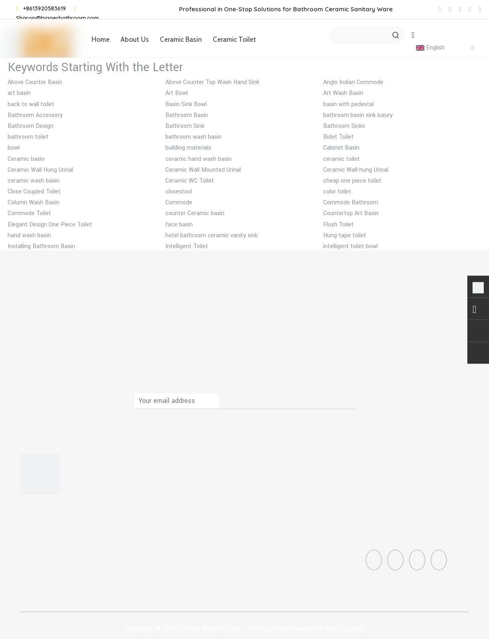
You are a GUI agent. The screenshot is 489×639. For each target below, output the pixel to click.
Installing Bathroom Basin (41, 246)
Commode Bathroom (350, 202)
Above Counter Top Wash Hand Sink (212, 82)
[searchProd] (359, 35)
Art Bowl (176, 93)
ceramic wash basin (33, 181)
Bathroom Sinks (344, 126)
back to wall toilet (31, 104)
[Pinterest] (439, 560)
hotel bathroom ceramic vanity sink (211, 235)
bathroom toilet (28, 137)
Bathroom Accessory (35, 115)
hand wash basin (29, 235)
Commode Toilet (29, 213)
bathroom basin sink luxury (358, 115)
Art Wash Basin (343, 93)
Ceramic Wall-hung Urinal (355, 170)
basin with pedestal (348, 104)
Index (280, 628)
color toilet (337, 191)
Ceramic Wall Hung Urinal (40, 170)
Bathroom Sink (184, 126)
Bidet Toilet (338, 137)
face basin (179, 224)
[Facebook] (374, 560)
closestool (178, 191)
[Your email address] (176, 401)
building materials (188, 148)
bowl (14, 148)
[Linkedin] (395, 560)
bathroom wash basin (193, 137)
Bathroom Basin (186, 115)
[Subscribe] (345, 401)
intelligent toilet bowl (350, 246)
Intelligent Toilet (186, 246)
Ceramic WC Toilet (189, 181)
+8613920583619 (44, 8)
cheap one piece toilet (352, 181)
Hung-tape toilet (344, 235)
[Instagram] (417, 560)
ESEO (334, 628)
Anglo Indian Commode (353, 82)
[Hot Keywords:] (396, 35)
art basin (19, 93)
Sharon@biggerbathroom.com (57, 18)
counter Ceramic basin (194, 213)
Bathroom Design (30, 126)
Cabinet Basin (341, 148)
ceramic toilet (341, 159)
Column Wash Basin (33, 202)
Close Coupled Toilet (34, 191)
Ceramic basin (26, 159)
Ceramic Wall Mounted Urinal (203, 170)
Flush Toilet (338, 224)
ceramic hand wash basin (198, 159)
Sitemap (258, 628)
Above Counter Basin (35, 82)
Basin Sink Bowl (186, 104)
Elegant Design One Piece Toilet (50, 224)
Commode (178, 202)
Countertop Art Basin (351, 213)
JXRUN (354, 628)
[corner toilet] (40, 474)
